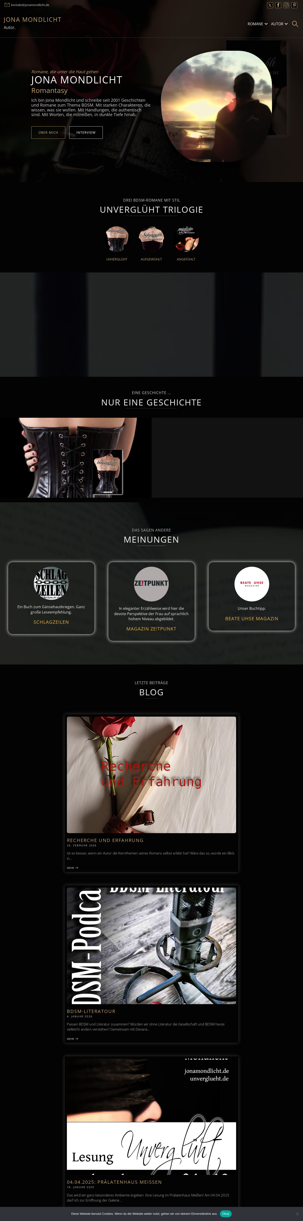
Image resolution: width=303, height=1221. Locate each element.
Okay (225, 1213)
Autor (277, 23)
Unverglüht (116, 259)
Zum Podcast (37, 980)
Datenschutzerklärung (203, 1040)
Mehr (39, 807)
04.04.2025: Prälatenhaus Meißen (232, 772)
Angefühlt (186, 259)
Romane (255, 23)
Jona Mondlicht (33, 19)
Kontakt (102, 1040)
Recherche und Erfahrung (55, 772)
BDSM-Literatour (141, 770)
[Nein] (297, 1214)
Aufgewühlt (151, 259)
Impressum (16, 1040)
